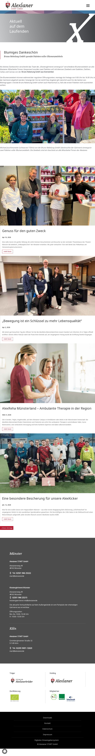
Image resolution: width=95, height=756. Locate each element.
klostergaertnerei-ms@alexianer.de (23, 600)
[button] (4, 751)
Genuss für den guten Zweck (24, 231)
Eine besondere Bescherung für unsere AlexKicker (40, 498)
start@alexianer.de (17, 576)
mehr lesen (7, 251)
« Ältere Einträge (7, 528)
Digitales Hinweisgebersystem (47, 740)
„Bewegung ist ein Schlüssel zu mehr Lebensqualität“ (42, 321)
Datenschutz (47, 729)
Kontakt (47, 723)
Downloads (47, 718)
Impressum (47, 734)
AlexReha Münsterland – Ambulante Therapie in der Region (46, 408)
